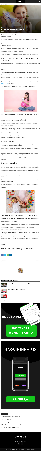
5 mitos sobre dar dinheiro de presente (16, 289)
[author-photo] (20, 273)
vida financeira (22, 249)
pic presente (18, 248)
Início (1, 4)
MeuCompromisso (4, 83)
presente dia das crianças (6, 249)
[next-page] (4, 300)
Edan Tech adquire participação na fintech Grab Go (10, 416)
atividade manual (15, 179)
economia (13, 248)
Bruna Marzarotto (20, 274)
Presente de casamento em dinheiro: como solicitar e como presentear (24, 283)
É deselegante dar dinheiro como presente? (9, 261)
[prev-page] (2, 300)
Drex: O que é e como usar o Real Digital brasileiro (10, 427)
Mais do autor (15, 280)
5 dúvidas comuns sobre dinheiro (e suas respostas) (32, 262)
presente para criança (15, 249)
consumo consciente (34, 132)
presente (30, 248)
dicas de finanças (7, 248)
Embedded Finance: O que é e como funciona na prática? (11, 424)
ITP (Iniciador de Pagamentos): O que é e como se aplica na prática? (13, 422)
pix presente (26, 248)
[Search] (39, 1)
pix (21, 248)
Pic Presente (5, 4)
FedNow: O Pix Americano (6, 419)
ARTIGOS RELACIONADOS (6, 280)
